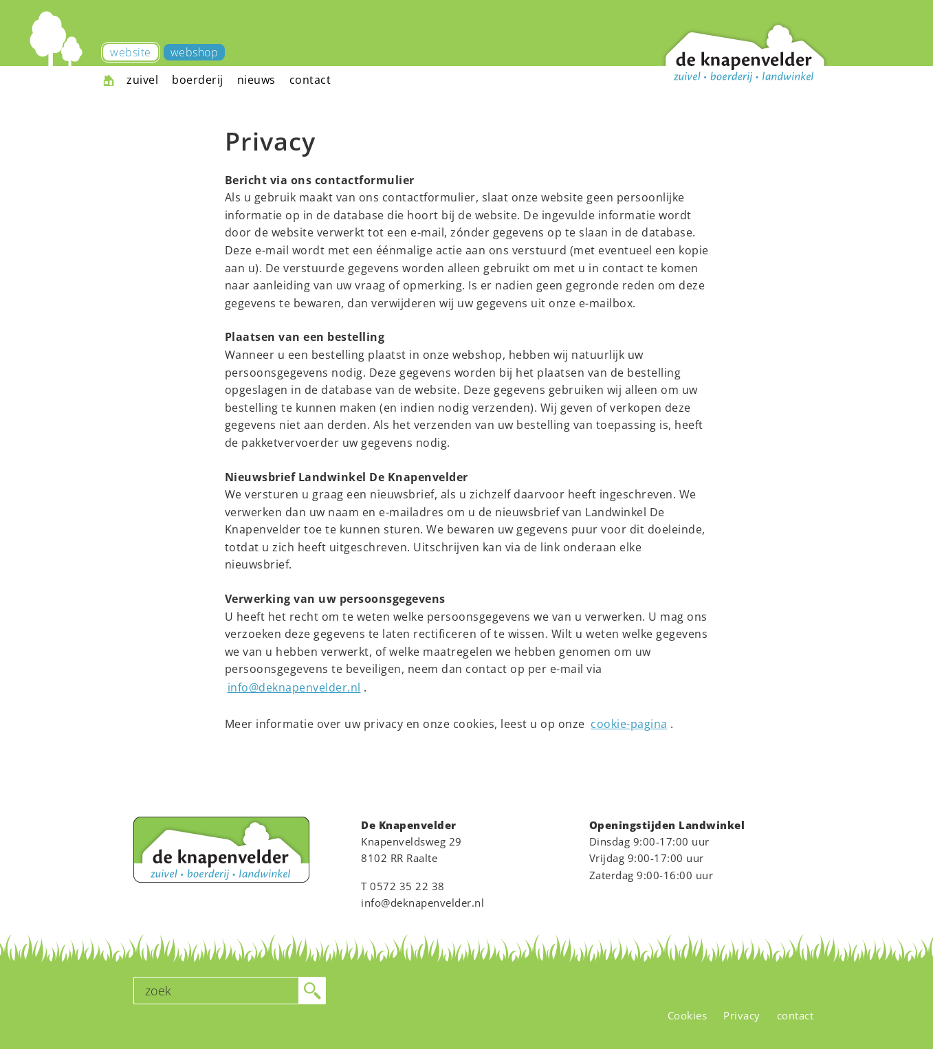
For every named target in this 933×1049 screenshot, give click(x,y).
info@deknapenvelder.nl (294, 687)
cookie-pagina (629, 723)
